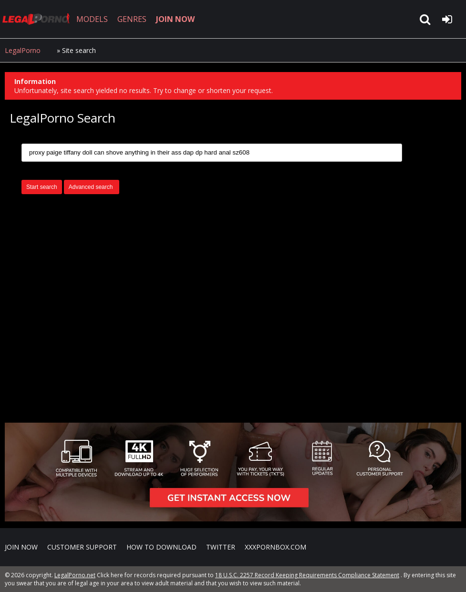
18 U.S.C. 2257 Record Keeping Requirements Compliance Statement (307, 575)
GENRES (131, 19)
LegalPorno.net (38, 19)
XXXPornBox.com (275, 546)
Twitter (220, 546)
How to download (161, 546)
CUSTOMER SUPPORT (82, 546)
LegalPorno (23, 50)
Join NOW (21, 546)
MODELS (92, 19)
